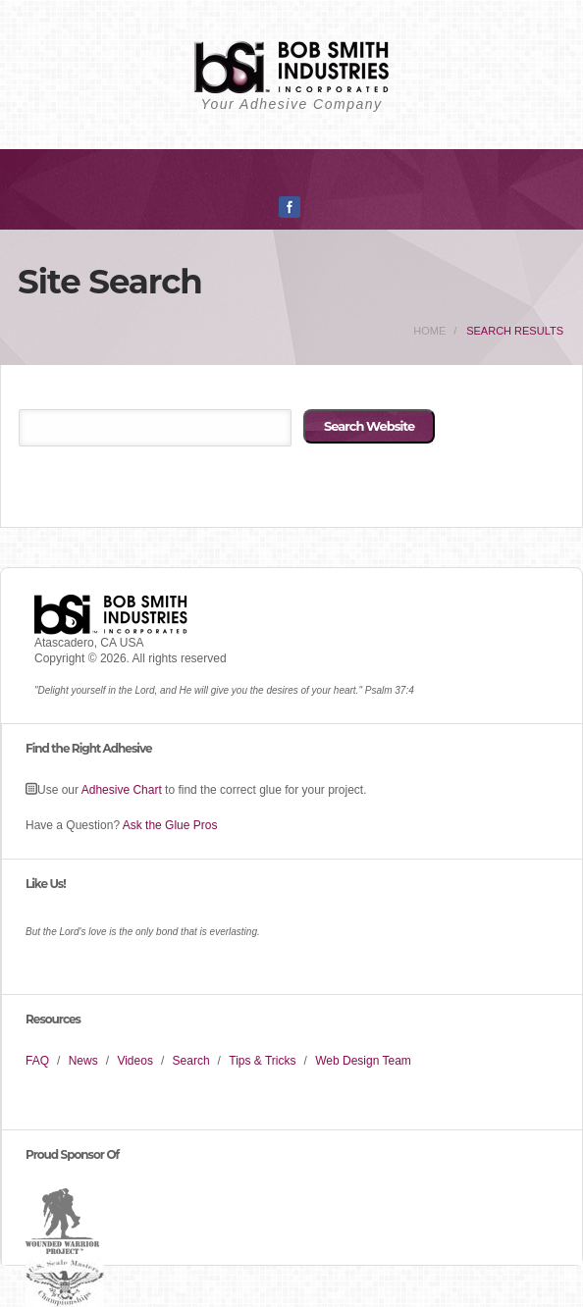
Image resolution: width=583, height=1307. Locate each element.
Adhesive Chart (121, 790)
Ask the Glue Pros (170, 825)
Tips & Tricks (262, 1061)
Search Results (514, 331)
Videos (134, 1061)
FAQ (37, 1061)
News (83, 1061)
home (429, 331)
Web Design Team (363, 1061)
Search (191, 1061)
